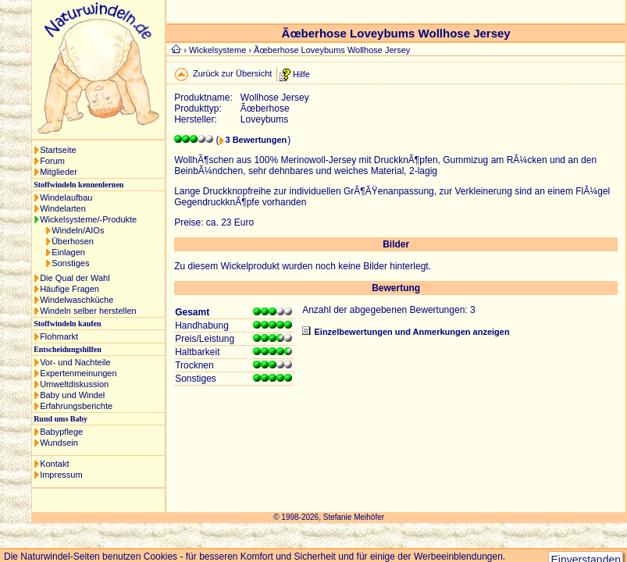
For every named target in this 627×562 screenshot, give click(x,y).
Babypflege (61, 431)
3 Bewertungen (256, 139)
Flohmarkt (59, 336)
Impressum (61, 474)
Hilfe (301, 73)
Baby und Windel (72, 395)
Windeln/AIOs (78, 230)
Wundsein (59, 442)
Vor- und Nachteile (75, 362)
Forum (52, 160)
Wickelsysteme (217, 50)
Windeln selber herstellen (88, 310)
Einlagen (68, 252)
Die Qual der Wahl (74, 278)
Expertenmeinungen (78, 373)
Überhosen (73, 241)
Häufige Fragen (69, 288)
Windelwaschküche (76, 299)
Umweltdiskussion (74, 384)
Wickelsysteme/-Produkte (88, 219)
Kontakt (54, 463)
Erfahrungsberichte (76, 406)
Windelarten (63, 208)
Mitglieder (58, 171)
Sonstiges (70, 263)
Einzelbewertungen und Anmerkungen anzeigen (411, 331)
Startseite (58, 150)
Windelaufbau (66, 197)
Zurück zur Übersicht (232, 73)
